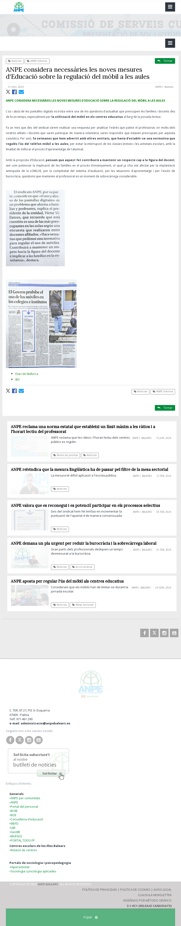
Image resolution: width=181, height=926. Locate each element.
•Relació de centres (23, 850)
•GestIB (14, 832)
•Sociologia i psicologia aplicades (32, 871)
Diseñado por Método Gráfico (147, 900)
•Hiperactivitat (19, 867)
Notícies (14, 61)
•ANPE (13, 802)
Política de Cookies (135, 889)
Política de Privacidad (99, 889)
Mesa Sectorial (84, 604)
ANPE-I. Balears (164, 86)
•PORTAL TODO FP (22, 840)
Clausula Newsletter (155, 895)
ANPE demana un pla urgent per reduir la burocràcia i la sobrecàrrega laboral (85, 543)
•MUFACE (15, 836)
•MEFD (13, 823)
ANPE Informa (37, 61)
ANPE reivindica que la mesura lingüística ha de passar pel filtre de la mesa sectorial (91, 469)
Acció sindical (84, 566)
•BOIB (13, 811)
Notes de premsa (67, 455)
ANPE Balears (47, 884)
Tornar (165, 61)
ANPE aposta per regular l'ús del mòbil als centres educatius (69, 581)
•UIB (12, 828)
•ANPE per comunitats (24, 798)
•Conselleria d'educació (26, 819)
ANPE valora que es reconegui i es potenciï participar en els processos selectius (87, 505)
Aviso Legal (162, 889)
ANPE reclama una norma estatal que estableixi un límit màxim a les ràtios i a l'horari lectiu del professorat (85, 429)
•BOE (12, 815)
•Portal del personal (23, 806)
